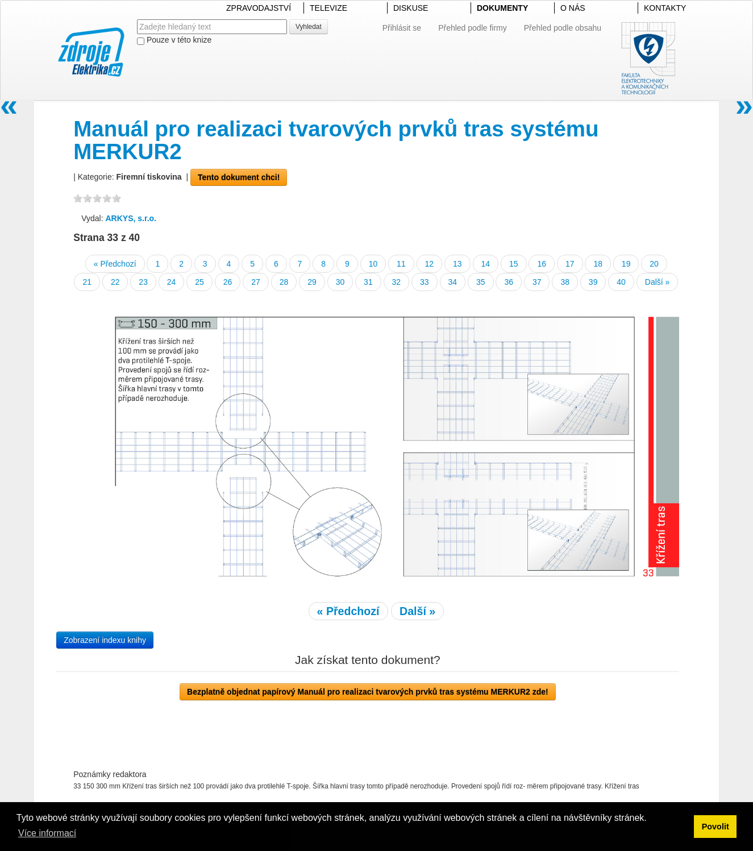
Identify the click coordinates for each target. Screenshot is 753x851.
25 (199, 282)
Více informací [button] (47, 833)
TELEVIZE (328, 8)
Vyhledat (309, 27)
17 (570, 263)
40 (621, 282)
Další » (657, 282)
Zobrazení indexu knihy (105, 640)
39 (593, 282)
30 (340, 282)
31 (368, 282)
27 (255, 282)
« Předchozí (115, 263)
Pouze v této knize (174, 40)
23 (143, 282)
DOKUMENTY (502, 8)
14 (485, 263)
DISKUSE (410, 8)
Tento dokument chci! (239, 177)
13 (457, 263)
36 (508, 282)
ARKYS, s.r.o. (131, 218)
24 (171, 282)
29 (312, 282)
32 (396, 282)
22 (115, 282)
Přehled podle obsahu (562, 27)
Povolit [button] (715, 826)
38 (564, 282)
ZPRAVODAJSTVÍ (258, 8)
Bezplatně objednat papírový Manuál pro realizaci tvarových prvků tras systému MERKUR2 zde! (367, 691)
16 (541, 263)
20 (654, 263)
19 (626, 263)
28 (284, 282)
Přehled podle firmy (472, 27)
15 (513, 263)
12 (429, 263)
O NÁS (572, 8)
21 (86, 282)
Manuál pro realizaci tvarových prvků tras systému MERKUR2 (335, 140)
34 (452, 282)
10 (373, 263)
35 (480, 282)
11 (401, 263)
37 (537, 282)
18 (597, 263)
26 (227, 282)
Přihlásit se (401, 27)
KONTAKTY (665, 8)
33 (424, 282)
